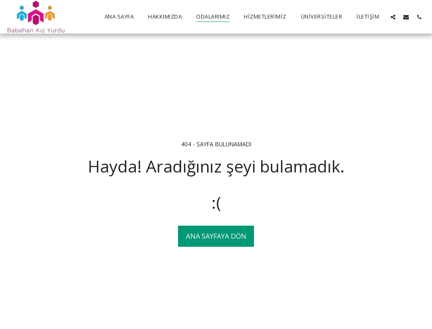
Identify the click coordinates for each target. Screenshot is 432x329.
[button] (393, 17)
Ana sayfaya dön (216, 236)
